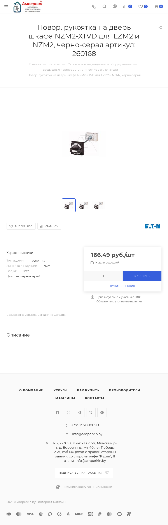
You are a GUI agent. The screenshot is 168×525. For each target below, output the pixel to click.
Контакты (94, 398)
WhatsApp (102, 412)
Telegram (79, 412)
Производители (124, 390)
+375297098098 (85, 425)
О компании (31, 390)
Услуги (60, 390)
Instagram (68, 412)
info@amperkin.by (87, 434)
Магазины (65, 398)
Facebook (57, 412)
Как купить (88, 390)
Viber (91, 412)
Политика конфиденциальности (87, 487)
